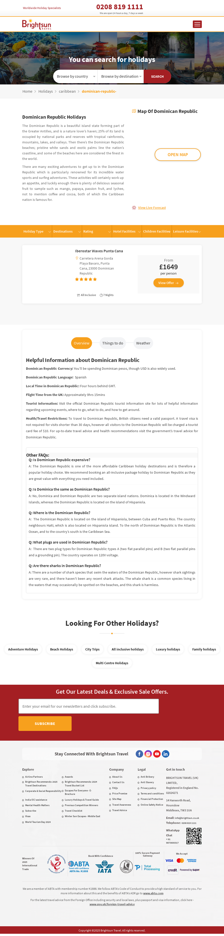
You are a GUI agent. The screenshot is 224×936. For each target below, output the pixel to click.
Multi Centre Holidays (112, 663)
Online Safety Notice (152, 805)
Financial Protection (152, 800)
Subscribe (182, 705)
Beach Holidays (61, 649)
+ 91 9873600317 (172, 842)
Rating (88, 231)
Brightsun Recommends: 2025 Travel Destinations (41, 784)
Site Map (116, 800)
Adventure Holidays (23, 649)
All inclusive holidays (128, 649)
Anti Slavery (147, 783)
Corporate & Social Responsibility (43, 792)
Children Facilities (156, 231)
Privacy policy (148, 789)
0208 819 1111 (119, 6)
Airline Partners (34, 777)
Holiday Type (33, 231)
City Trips (92, 649)
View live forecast (152, 207)
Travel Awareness (121, 805)
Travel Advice (119, 811)
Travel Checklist (73, 811)
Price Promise (119, 794)
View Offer (168, 283)
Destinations (63, 231)
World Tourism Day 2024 (38, 823)
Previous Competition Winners (81, 806)
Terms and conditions (152, 794)
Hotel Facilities (124, 231)
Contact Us (118, 783)
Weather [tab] (143, 342)
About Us (117, 777)
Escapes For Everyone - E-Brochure (78, 793)
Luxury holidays (168, 649)
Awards (69, 777)
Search (157, 76)
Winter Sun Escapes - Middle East (82, 817)
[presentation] (112, 727)
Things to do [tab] (112, 342)
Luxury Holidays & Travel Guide (82, 800)
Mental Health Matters (37, 806)
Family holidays (204, 649)
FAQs (115, 789)
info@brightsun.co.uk (187, 819)
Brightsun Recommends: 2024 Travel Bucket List (81, 784)
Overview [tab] (81, 342)
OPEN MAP (178, 154)
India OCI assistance (36, 800)
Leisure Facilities (185, 231)
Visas (27, 817)
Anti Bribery (147, 777)
